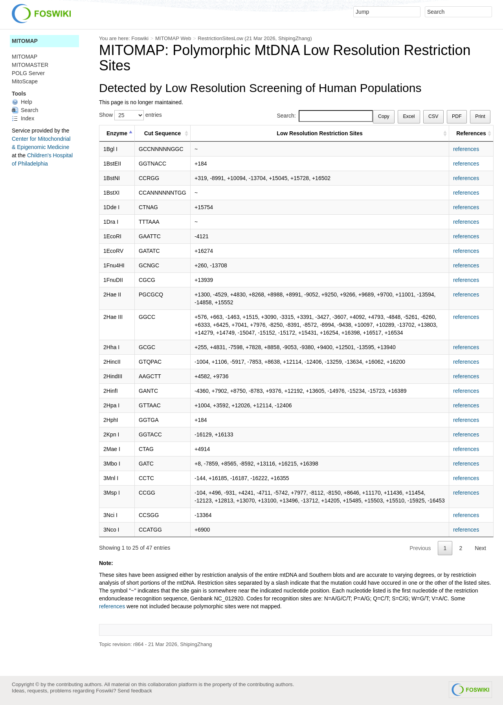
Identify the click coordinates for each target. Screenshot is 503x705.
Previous (420, 548)
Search (25, 110)
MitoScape (25, 81)
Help (22, 102)
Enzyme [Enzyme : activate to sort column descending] (116, 133)
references (466, 149)
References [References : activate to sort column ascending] (471, 133)
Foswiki (140, 38)
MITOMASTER (30, 65)
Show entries (130, 115)
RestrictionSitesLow (220, 38)
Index (23, 118)
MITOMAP (25, 41)
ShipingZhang (294, 38)
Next (480, 548)
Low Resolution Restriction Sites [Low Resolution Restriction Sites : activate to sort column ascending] (320, 133)
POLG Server (28, 73)
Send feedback (134, 691)
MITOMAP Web (173, 38)
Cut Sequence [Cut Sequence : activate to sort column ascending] (162, 133)
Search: (325, 116)
